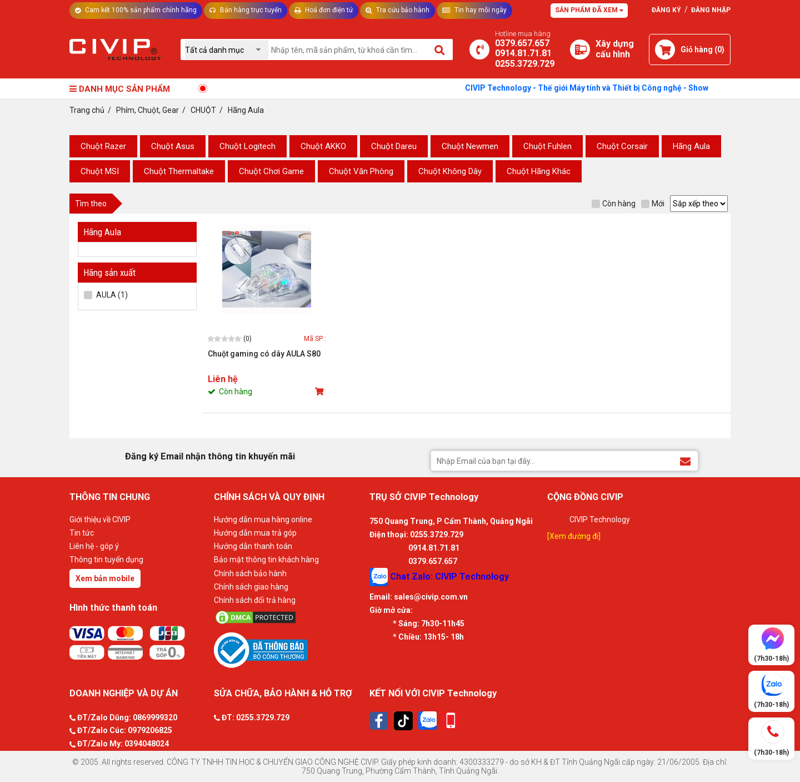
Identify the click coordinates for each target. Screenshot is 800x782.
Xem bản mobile (105, 578)
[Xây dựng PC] (580, 49)
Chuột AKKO (323, 146)
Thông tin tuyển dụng (106, 559)
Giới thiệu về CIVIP (100, 519)
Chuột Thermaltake (179, 171)
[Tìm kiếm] (440, 49)
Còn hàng (614, 203)
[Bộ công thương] (289, 649)
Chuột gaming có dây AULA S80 (264, 353)
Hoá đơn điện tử (323, 10)
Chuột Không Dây (450, 171)
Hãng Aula (691, 146)
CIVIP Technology (599, 519)
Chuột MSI (100, 171)
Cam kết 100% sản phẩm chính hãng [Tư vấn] (136, 10)
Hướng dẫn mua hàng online (263, 519)
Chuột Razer (103, 146)
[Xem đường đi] (574, 536)
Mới (652, 203)
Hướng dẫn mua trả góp (255, 532)
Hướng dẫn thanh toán (253, 546)
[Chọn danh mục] (226, 50)
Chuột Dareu (394, 146)
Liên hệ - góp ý (94, 546)
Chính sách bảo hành (250, 573)
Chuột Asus (172, 146)
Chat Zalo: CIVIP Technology (439, 577)
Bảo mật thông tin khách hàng (266, 559)
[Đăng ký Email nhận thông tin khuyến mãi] (685, 460)
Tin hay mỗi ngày (474, 10)
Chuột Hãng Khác (539, 171)
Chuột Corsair (622, 146)
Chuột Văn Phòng (361, 171)
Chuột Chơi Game (271, 171)
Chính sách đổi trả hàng (255, 600)
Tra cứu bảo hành (397, 10)
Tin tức (81, 532)
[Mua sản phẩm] (320, 391)
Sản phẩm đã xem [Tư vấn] (589, 10)
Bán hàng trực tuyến (245, 10)
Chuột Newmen (470, 146)
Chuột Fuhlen (547, 146)
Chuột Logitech (247, 146)
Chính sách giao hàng (251, 586)
